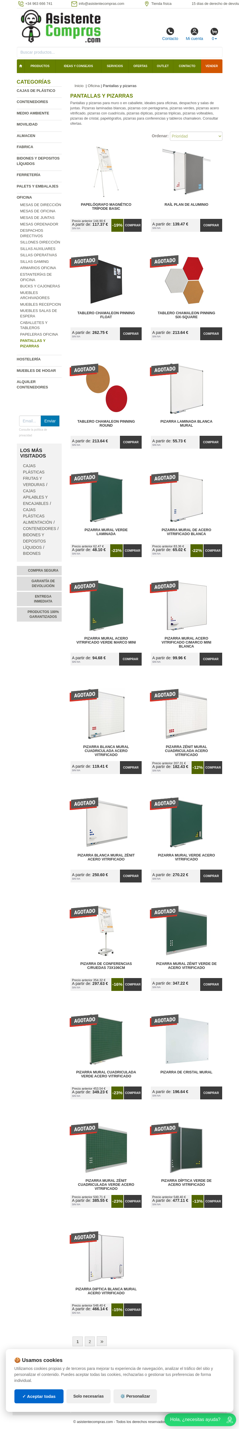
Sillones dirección (40, 242)
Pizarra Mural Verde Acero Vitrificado (186, 857)
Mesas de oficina (38, 211)
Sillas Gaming (34, 261)
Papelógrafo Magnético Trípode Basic (106, 207)
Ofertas (140, 66)
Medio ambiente (33, 113)
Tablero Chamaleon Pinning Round (106, 424)
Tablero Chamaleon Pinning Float (106, 315)
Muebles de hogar (36, 370)
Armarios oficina (38, 268)
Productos (40, 66)
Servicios (115, 66)
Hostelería (29, 359)
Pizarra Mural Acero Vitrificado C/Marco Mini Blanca (186, 642)
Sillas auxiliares (38, 249)
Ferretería (29, 175)
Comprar (132, 225)
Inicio (79, 86)
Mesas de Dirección (40, 205)
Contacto (170, 34)
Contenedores (32, 102)
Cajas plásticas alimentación (37, 516)
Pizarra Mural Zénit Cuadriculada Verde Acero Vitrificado (106, 1185)
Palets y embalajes (38, 186)
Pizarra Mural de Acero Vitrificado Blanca (186, 532)
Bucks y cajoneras (40, 286)
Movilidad (27, 124)
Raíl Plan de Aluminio (186, 205)
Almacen (26, 136)
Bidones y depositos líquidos (34, 541)
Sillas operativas (38, 255)
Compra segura (43, 571)
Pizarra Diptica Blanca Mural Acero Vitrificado (106, 1291)
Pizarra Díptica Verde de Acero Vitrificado (186, 1183)
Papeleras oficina (39, 334)
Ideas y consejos (78, 66)
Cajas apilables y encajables (36, 497)
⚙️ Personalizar (135, 1409)
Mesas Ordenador (39, 224)
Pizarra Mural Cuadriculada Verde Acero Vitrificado (106, 1074)
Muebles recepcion (40, 304)
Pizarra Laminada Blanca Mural (186, 424)
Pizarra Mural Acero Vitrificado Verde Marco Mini (106, 640)
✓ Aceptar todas (39, 1409)
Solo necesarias (88, 1409)
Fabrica (25, 147)
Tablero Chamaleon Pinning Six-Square (186, 315)
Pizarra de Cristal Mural (186, 1072)
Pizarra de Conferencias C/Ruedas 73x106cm (106, 966)
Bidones (32, 553)
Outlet (163, 66)
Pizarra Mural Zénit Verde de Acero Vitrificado (186, 966)
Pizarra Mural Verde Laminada (106, 532)
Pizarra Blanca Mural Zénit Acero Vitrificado (105, 857)
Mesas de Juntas (37, 217)
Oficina (24, 197)
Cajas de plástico (36, 90)
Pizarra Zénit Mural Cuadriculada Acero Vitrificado (186, 751)
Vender (212, 66)
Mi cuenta (194, 34)
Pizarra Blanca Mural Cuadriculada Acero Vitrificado (106, 751)
